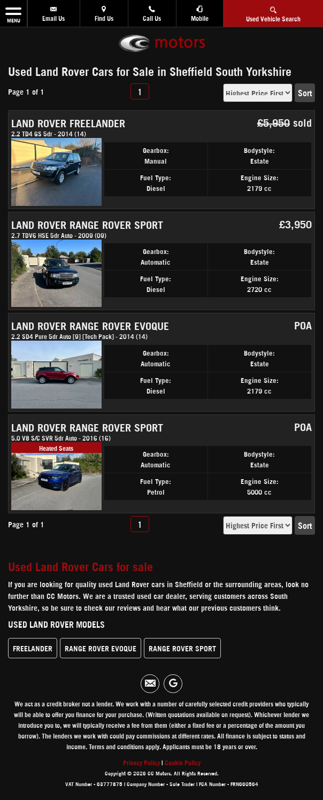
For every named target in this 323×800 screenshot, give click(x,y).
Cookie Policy (183, 762)
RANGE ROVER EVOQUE (100, 648)
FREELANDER (32, 648)
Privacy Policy (141, 762)
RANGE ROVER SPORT (182, 648)
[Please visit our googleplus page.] (173, 683)
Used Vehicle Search (273, 12)
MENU (13, 13)
